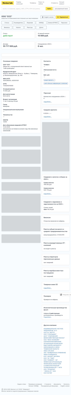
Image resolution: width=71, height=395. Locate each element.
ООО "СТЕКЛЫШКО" (50, 334)
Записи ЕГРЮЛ (52, 22)
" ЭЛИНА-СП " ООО (50, 371)
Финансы (7, 27)
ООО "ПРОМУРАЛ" (49, 369)
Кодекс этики (21, 384)
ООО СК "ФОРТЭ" (49, 332)
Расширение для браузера (49, 386)
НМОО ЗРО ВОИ (49, 351)
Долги (41, 27)
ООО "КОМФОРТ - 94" (51, 360)
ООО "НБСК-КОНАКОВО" (52, 340)
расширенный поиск (61, 8)
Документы (57, 384)
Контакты (67, 384)
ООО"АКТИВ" (48, 373)
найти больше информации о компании (55, 83)
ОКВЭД (41, 22)
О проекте (48, 384)
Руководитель (18, 22)
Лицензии (30, 22)
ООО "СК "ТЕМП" (49, 358)
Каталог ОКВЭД (33, 386)
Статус (7, 22)
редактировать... (49, 80)
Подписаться (62, 17)
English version (48, 17)
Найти (49, 8)
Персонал (64, 22)
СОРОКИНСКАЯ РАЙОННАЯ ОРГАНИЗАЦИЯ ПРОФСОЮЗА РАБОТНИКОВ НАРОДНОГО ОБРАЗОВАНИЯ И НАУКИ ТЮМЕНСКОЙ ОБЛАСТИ (53, 345)
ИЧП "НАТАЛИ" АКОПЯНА (52, 356)
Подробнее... (48, 317)
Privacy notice (66, 294)
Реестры (30, 27)
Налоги (18, 27)
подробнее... (48, 101)
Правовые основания (35, 384)
